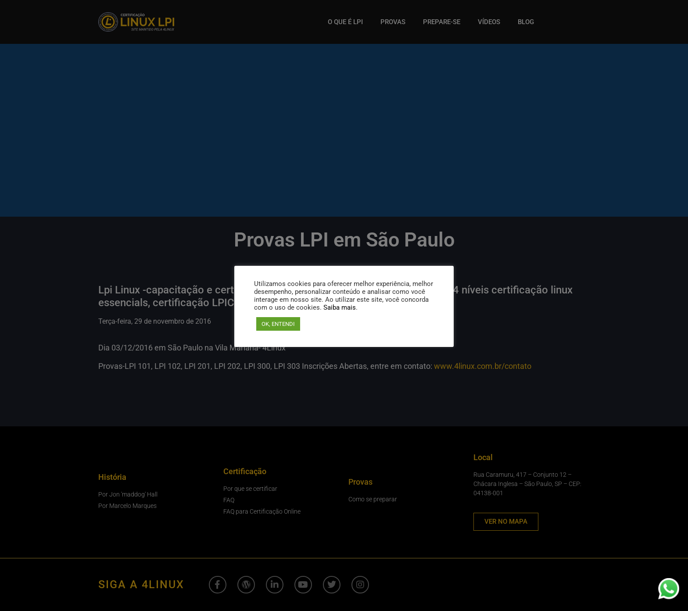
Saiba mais (339, 307)
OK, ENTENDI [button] (278, 324)
